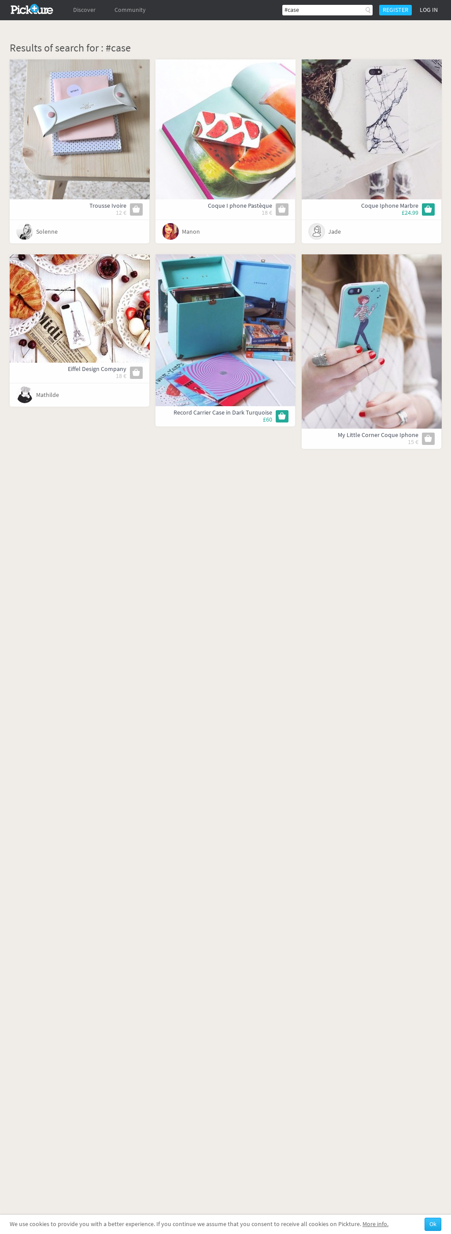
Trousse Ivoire (107, 206)
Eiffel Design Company (97, 369)
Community (130, 10)
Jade (334, 232)
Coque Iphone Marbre (389, 206)
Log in (429, 10)
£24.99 (410, 213)
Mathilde (47, 395)
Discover (84, 10)
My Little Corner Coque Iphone (378, 435)
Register (395, 10)
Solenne (47, 232)
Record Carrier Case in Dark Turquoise (223, 412)
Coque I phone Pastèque (240, 206)
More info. (375, 1224)
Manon (191, 232)
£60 (267, 419)
